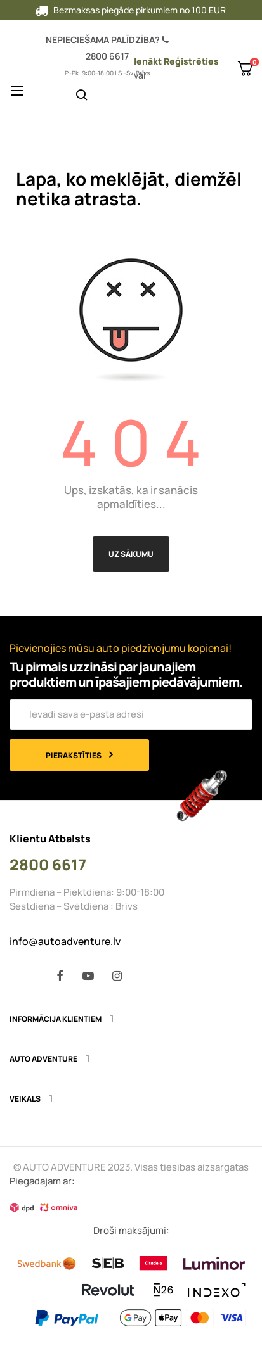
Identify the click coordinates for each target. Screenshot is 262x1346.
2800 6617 (107, 56)
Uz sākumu (131, 554)
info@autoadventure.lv (65, 941)
